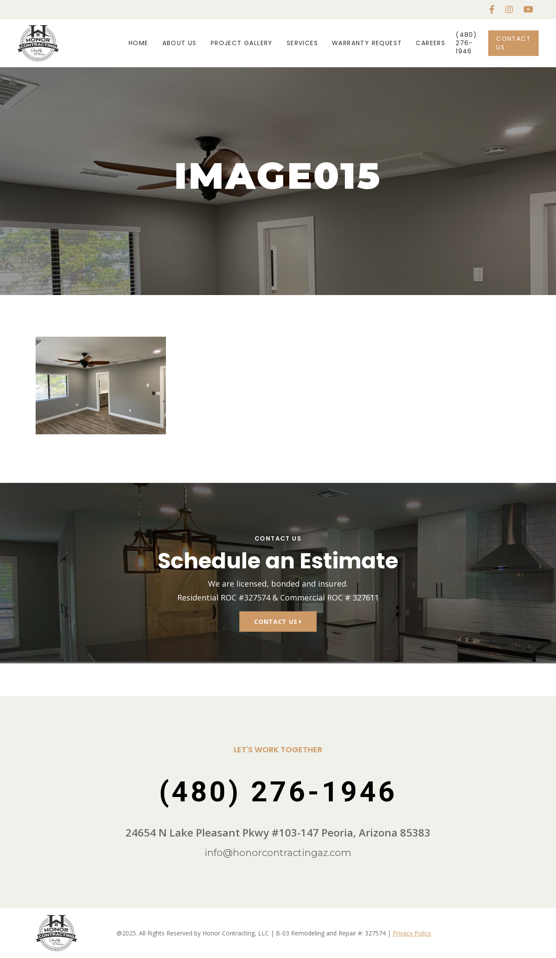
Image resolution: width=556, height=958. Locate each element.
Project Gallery (242, 43)
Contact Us (513, 42)
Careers (430, 43)
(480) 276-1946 (466, 43)
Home (139, 43)
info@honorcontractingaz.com (278, 853)
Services (302, 43)
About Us (179, 43)
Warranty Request (367, 43)
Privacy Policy (412, 933)
